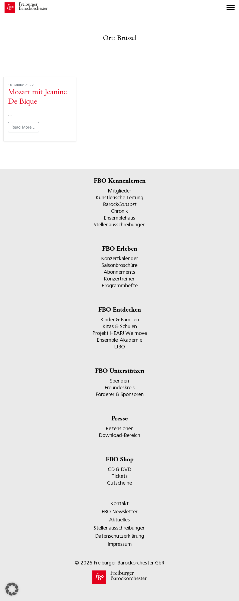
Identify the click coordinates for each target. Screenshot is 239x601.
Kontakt (119, 503)
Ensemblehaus (119, 218)
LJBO (119, 347)
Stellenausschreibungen (120, 224)
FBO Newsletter (119, 511)
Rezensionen (120, 428)
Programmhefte (120, 285)
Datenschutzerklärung (119, 536)
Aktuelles (119, 520)
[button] (12, 589)
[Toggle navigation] (230, 7)
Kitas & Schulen (119, 326)
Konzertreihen (120, 279)
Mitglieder (119, 191)
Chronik (119, 211)
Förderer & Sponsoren (120, 394)
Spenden (119, 381)
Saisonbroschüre (119, 265)
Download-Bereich (119, 435)
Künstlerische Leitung (119, 197)
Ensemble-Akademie (119, 340)
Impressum (120, 544)
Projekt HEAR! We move (119, 333)
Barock (119, 204)
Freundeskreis (120, 387)
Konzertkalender (119, 258)
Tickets (119, 476)
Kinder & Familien (119, 319)
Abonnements (119, 272)
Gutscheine (119, 483)
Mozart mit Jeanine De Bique (37, 97)
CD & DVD (119, 469)
